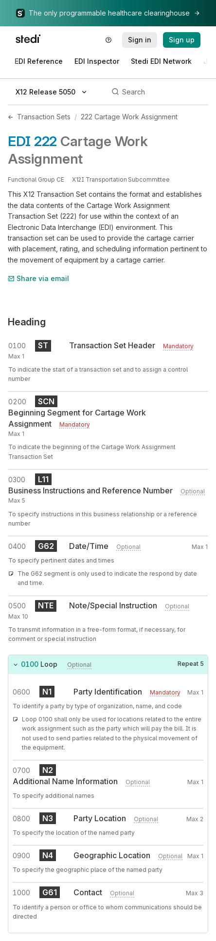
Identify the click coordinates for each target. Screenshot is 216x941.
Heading (27, 322)
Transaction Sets (44, 117)
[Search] (158, 92)
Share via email (38, 278)
